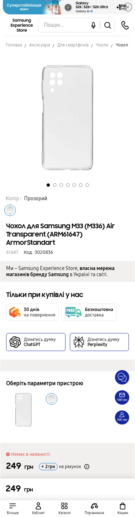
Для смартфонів (73, 45)
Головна (14, 45)
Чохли (102, 45)
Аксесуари (39, 45)
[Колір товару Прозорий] (10, 210)
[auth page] (39, 508)
